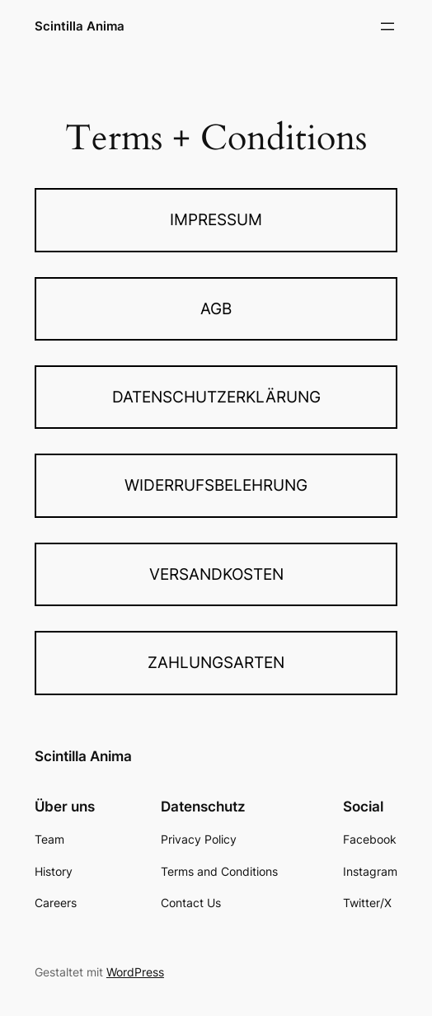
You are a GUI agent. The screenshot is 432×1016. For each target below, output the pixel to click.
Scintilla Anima (79, 26)
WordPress (135, 972)
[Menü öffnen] (387, 26)
